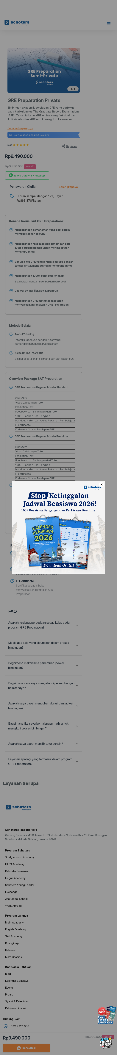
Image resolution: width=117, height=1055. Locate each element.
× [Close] (101, 484)
